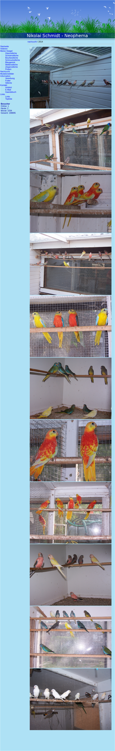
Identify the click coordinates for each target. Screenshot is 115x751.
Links (2, 94)
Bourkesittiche (11, 58)
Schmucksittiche (12, 60)
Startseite (4, 46)
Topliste (8, 99)
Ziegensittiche (11, 67)
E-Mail (8, 90)
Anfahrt (8, 87)
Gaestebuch (10, 92)
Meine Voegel (6, 51)
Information (5, 76)
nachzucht (32, 42)
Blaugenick (10, 62)
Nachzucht (5, 71)
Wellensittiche (11, 65)
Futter (8, 81)
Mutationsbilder (7, 74)
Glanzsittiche (11, 53)
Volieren (4, 49)
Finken (8, 69)
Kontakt (3, 85)
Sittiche (8, 83)
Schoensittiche (11, 55)
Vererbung (10, 78)
